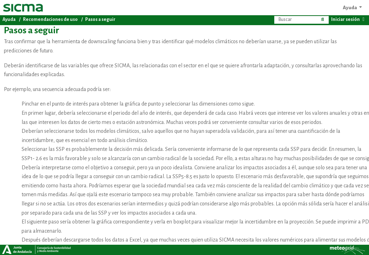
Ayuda (350, 7)
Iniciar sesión (349, 19)
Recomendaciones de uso (50, 19)
